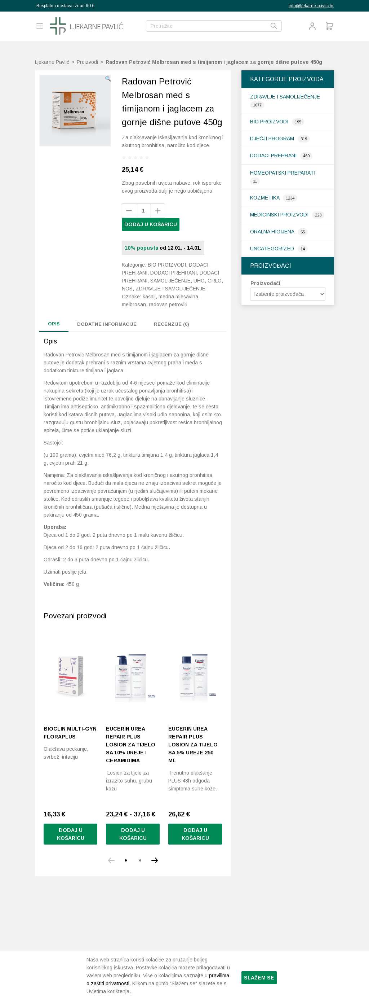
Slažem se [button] (259, 978)
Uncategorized (272, 248)
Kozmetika (265, 198)
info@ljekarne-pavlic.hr (311, 5)
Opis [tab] (54, 323)
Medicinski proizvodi (280, 215)
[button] (108, 79)
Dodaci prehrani (274, 155)
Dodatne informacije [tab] (107, 324)
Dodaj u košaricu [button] (70, 834)
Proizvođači (265, 283)
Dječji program (272, 138)
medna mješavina (178, 296)
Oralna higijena (272, 231)
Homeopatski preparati (282, 173)
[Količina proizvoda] (143, 210)
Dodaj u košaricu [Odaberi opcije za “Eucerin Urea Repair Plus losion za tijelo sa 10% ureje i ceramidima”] (133, 834)
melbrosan (134, 304)
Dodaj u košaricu (150, 224)
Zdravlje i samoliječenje (285, 97)
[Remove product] (158, 210)
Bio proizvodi (270, 121)
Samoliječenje (170, 281)
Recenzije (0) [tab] (171, 324)
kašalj (149, 296)
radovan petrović (168, 304)
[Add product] (129, 210)
